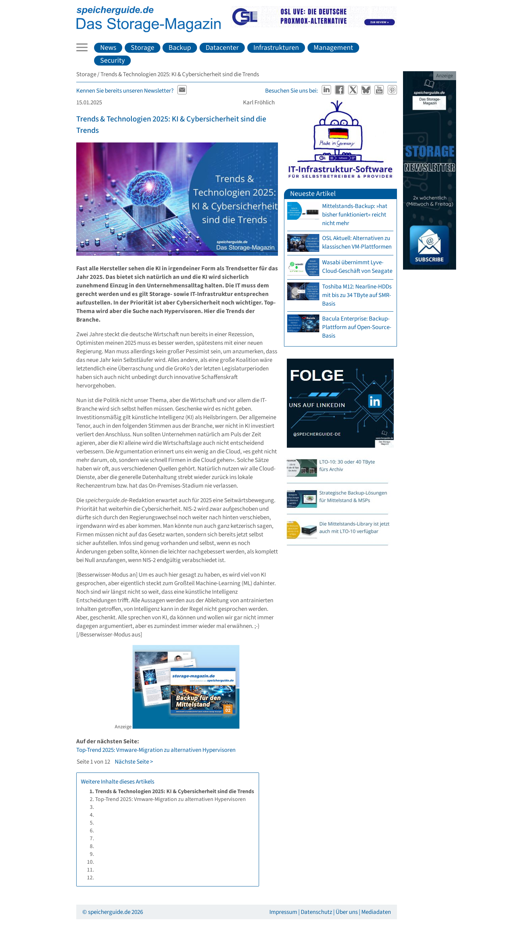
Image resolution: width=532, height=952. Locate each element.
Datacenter (222, 48)
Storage (142, 48)
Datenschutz (316, 912)
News (108, 48)
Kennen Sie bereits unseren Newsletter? (125, 91)
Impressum (283, 912)
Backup (180, 48)
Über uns (347, 912)
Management (333, 48)
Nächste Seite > (134, 762)
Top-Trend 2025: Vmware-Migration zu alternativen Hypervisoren (156, 750)
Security (112, 61)
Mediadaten (376, 912)
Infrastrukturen (276, 48)
